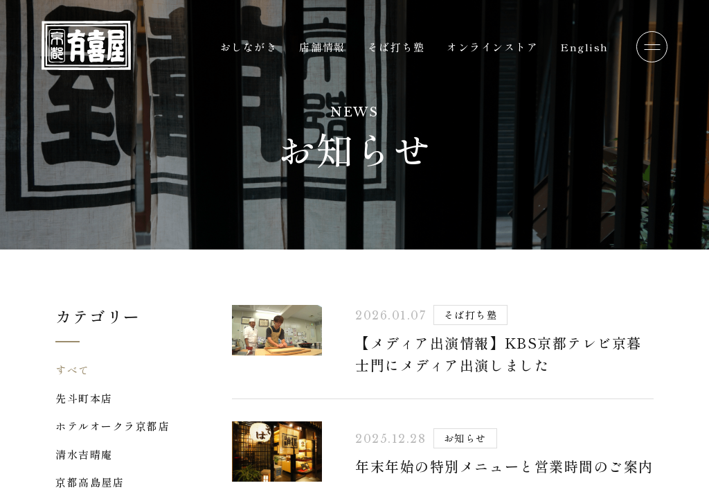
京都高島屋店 (89, 482)
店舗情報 (322, 47)
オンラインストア (492, 47)
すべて (72, 369)
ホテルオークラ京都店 (112, 426)
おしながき (249, 47)
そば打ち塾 (396, 47)
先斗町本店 (84, 398)
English (584, 47)
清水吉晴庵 (84, 454)
